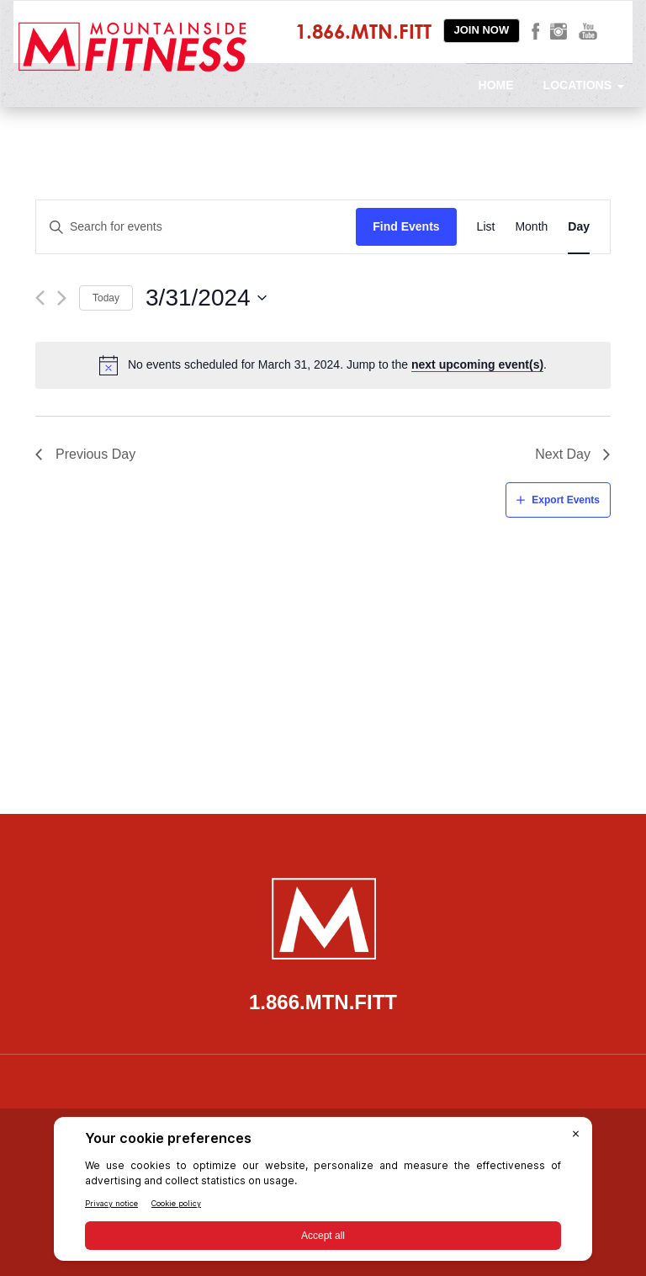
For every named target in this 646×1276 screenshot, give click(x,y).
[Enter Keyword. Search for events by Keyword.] (196, 226)
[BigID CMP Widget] (323, 1193)
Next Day (562, 454)
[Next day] (61, 298)
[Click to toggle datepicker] (206, 298)
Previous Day (95, 454)
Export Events (566, 500)
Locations (583, 85)
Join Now (482, 30)
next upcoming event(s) (477, 364)
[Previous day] (40, 298)
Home (496, 85)
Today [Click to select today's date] (106, 298)
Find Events (406, 226)
